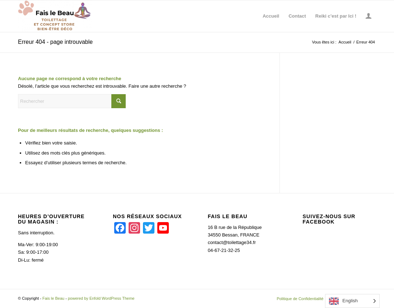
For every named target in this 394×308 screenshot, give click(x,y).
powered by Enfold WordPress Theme (101, 298)
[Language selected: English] (352, 301)
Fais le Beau (53, 298)
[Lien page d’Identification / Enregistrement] (368, 16)
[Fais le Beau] (55, 16)
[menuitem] (271, 16)
